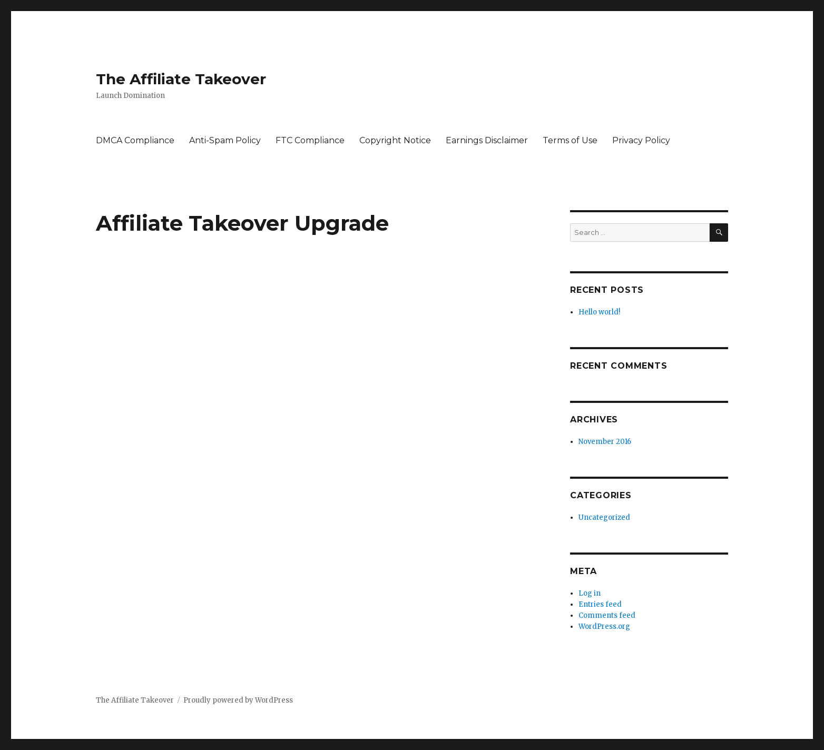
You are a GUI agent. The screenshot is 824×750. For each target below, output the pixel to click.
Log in (589, 593)
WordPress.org (604, 626)
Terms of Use (570, 140)
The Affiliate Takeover (181, 79)
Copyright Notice (395, 140)
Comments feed (606, 615)
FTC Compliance (310, 140)
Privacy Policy (641, 140)
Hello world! (599, 312)
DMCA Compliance (135, 140)
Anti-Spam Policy (225, 140)
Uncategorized (604, 517)
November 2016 (604, 441)
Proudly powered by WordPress (238, 700)
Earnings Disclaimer (487, 140)
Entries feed (600, 604)
